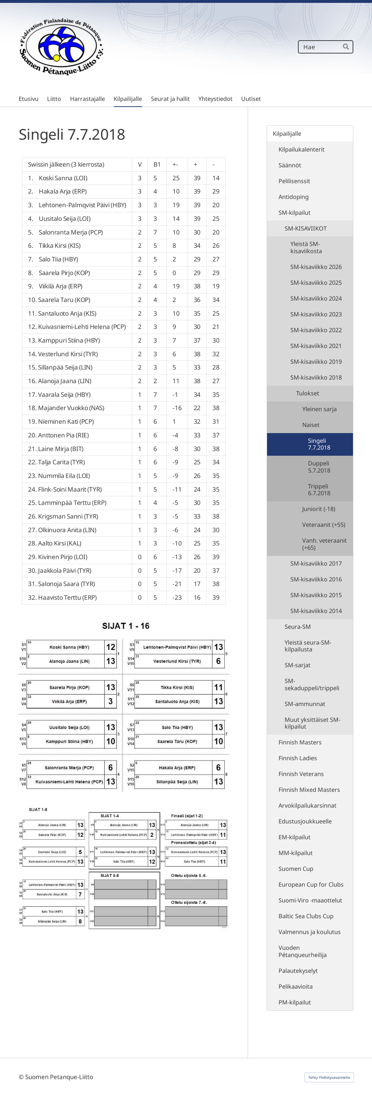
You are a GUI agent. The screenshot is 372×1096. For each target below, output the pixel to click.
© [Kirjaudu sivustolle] (22, 1077)
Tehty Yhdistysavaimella (329, 1077)
